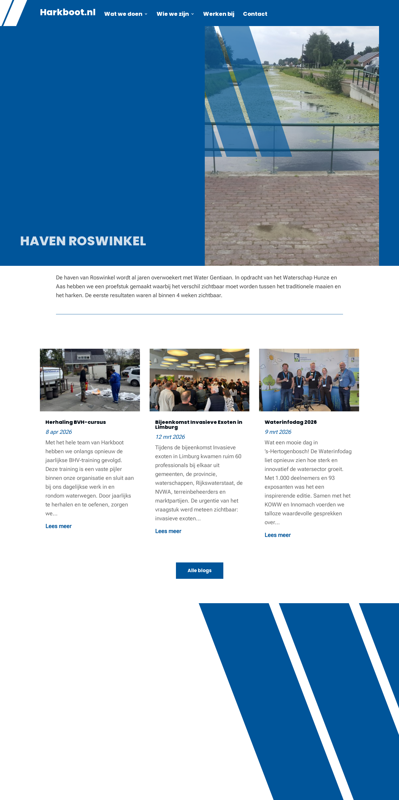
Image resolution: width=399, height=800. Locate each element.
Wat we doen (123, 15)
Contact (255, 15)
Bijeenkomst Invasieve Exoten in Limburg (198, 424)
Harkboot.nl (68, 14)
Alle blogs (200, 570)
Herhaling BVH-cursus (75, 422)
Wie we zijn (173, 15)
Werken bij (218, 15)
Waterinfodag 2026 (291, 422)
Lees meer (58, 526)
